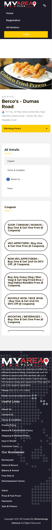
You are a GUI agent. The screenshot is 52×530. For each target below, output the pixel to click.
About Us (7, 409)
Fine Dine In (8, 475)
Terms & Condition (11, 419)
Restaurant (8, 459)
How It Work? (9, 441)
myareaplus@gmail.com (19, 395)
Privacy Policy (9, 425)
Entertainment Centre (13, 481)
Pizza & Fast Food (11, 495)
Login (26, 34)
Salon (5, 490)
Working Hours (12, 128)
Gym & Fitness (9, 506)
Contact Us (7, 414)
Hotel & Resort (10, 465)
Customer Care (10, 446)
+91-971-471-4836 (19, 390)
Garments (7, 501)
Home (9, 13)
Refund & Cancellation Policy (17, 430)
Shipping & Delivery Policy (16, 435)
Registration (13, 20)
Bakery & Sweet (10, 470)
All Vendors (12, 27)
